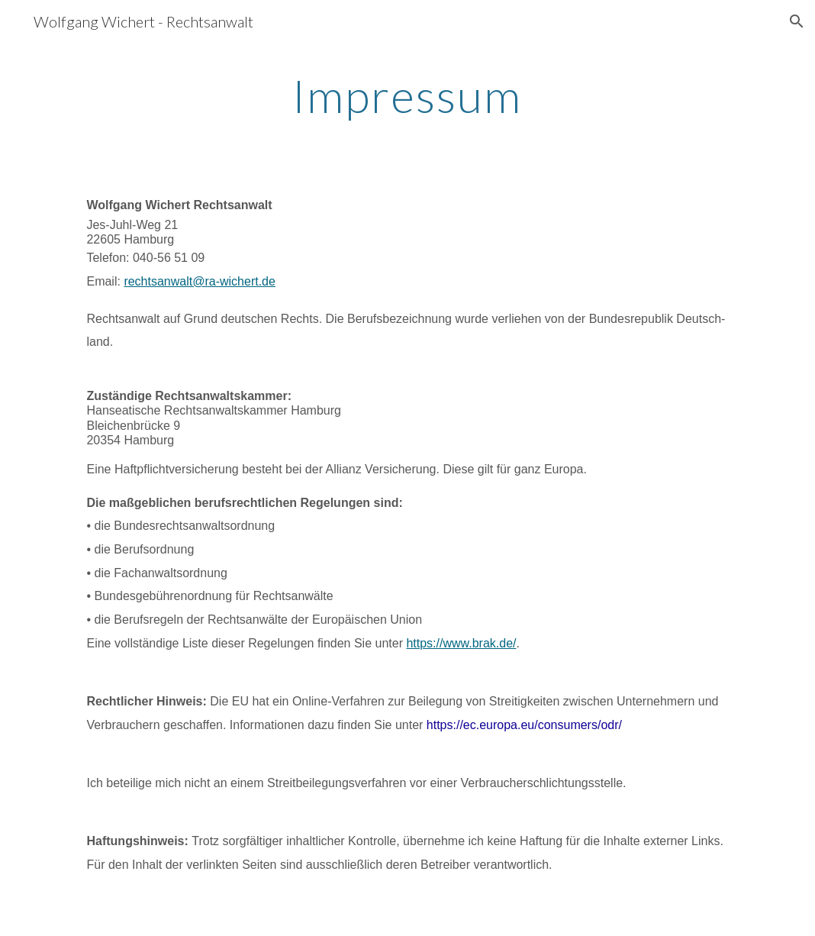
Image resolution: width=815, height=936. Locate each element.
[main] (407, 95)
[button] (796, 21)
